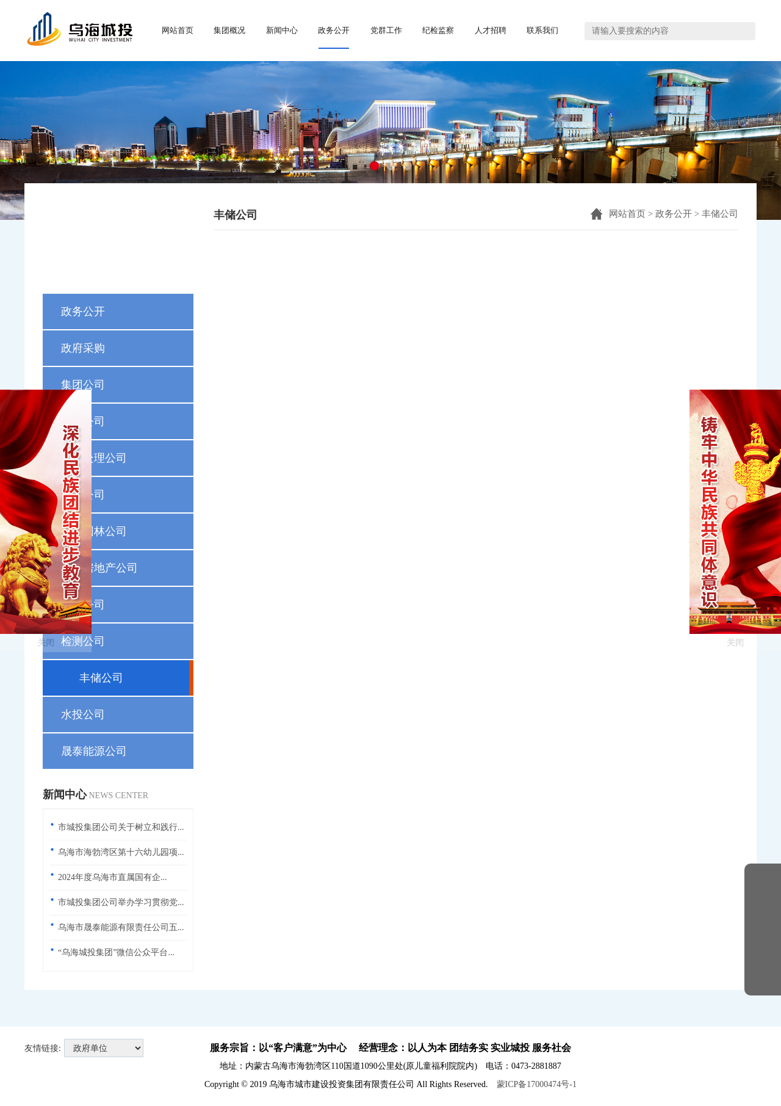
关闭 (45, 581)
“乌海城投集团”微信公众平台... (116, 952)
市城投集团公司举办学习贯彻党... (121, 902)
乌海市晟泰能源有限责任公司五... (121, 927)
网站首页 (627, 214)
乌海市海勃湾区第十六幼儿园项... (121, 852)
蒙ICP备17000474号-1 (537, 1084)
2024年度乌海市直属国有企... (112, 877)
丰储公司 (720, 214)
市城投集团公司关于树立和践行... (121, 827)
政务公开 (673, 214)
